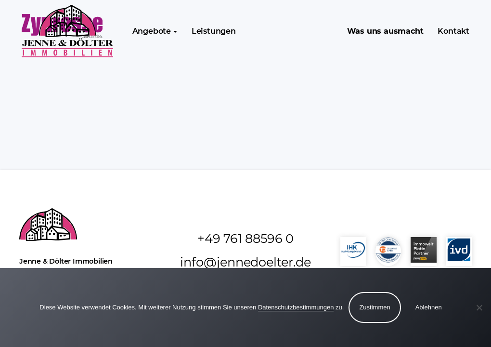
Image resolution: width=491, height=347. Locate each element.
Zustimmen (374, 307)
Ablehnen (428, 307)
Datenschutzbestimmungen (296, 307)
